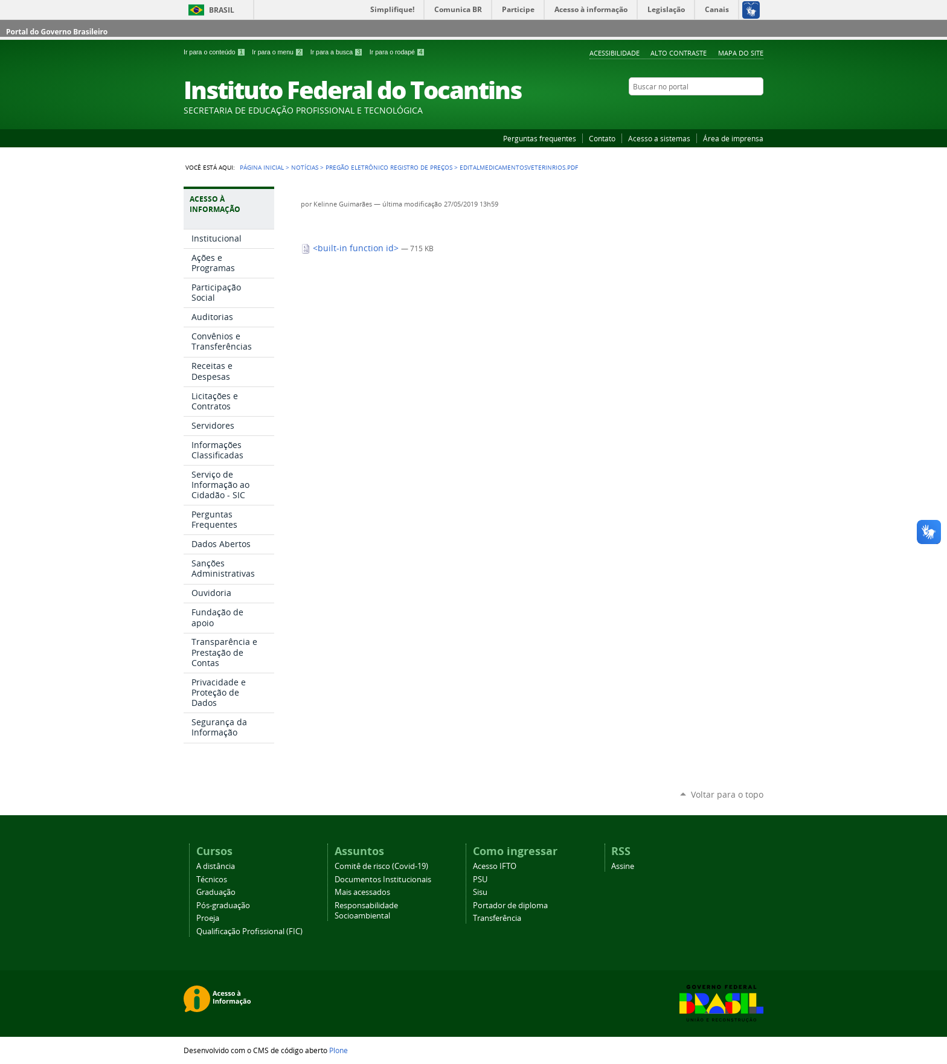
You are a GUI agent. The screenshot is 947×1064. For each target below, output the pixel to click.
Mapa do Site (740, 52)
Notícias (304, 167)
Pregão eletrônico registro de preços (389, 167)
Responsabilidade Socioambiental (366, 910)
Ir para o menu (278, 52)
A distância (215, 866)
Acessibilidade (614, 52)
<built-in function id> (351, 248)
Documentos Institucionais (383, 879)
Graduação (216, 892)
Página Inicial (262, 167)
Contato (602, 138)
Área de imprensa (733, 138)
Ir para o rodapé (397, 52)
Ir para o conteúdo (215, 52)
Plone (338, 1050)
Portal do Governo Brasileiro (57, 32)
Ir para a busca (337, 52)
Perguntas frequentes (539, 138)
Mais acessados (362, 892)
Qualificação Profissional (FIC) (249, 931)
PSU (480, 879)
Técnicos (211, 879)
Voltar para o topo (727, 794)
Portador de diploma (510, 905)
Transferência (497, 918)
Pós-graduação (223, 905)
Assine (622, 866)
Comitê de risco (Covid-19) (381, 866)
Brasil (221, 10)
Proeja (207, 918)
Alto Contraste (678, 52)
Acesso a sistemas (659, 138)
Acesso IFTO (494, 866)
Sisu (480, 892)
